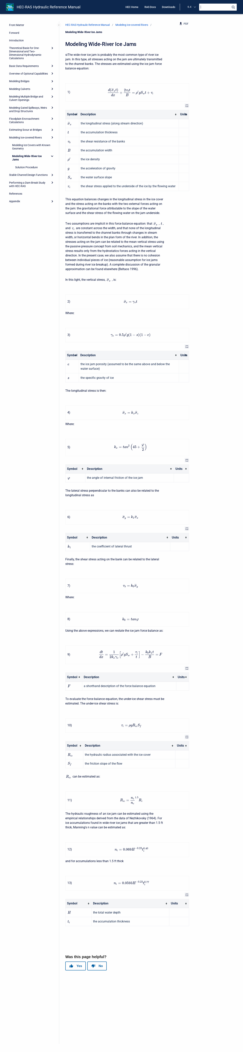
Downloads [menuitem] (168, 7)
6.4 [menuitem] (189, 6)
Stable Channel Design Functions (28, 174)
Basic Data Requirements (24, 66)
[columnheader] (72, 114)
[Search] (218, 7)
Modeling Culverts (19, 88)
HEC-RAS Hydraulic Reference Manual (48, 7)
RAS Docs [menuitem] (150, 7)
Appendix (14, 201)
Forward (14, 32)
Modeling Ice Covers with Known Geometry (31, 147)
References (15, 193)
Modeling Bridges (19, 81)
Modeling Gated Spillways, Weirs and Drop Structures (28, 109)
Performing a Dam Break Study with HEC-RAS (27, 184)
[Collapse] (52, 156)
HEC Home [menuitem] (131, 7)
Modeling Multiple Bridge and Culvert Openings (26, 98)
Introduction (16, 40)
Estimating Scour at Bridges (25, 129)
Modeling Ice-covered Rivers (25, 137)
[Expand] (52, 48)
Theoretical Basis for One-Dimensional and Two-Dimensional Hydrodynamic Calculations (25, 53)
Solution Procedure (26, 167)
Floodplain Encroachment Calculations (24, 120)
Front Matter (16, 25)
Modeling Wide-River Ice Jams (27, 158)
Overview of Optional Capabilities (28, 73)
